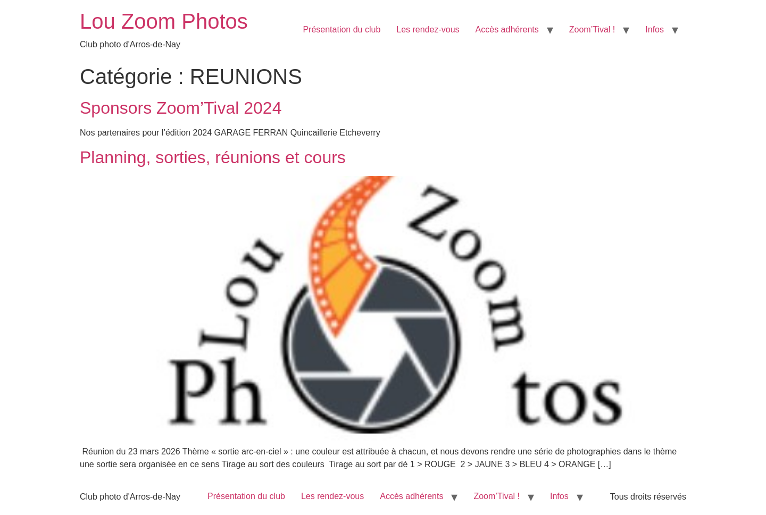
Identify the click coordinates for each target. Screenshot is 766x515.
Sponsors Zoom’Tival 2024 (180, 107)
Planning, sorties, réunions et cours (213, 157)
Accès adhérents (507, 29)
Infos (654, 29)
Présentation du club (341, 29)
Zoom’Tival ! (592, 29)
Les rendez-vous (427, 29)
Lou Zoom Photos (164, 21)
